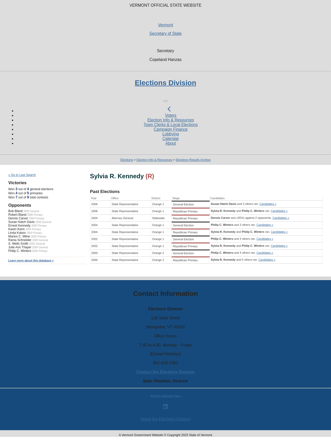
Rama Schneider (19, 240)
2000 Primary (34, 214)
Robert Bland (17, 215)
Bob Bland (15, 211)
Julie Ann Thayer (19, 247)
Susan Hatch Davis (21, 222)
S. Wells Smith (18, 243)
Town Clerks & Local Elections (171, 124)
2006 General (43, 222)
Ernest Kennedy (19, 225)
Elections (127, 160)
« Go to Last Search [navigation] (22, 175)
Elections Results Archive (193, 160)
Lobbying (170, 134)
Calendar (170, 138)
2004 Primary (36, 218)
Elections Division (165, 83)
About (171, 143)
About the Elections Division (165, 419)
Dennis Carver (18, 218)
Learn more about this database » (31, 260)
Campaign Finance (171, 129)
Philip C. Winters (19, 251)
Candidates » (268, 203)
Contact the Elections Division (165, 372)
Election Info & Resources (170, 120)
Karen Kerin (16, 229)
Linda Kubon (17, 233)
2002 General (37, 243)
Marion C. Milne (19, 236)
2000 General (31, 211)
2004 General (40, 247)
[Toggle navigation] (165, 101)
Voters (170, 115)
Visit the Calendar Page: (165, 396)
